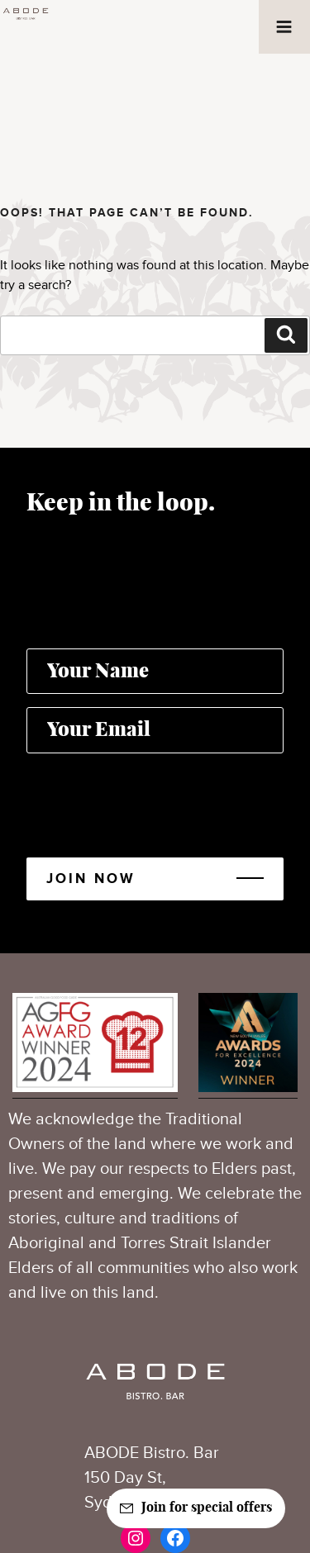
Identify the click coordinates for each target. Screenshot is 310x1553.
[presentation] (152, 799)
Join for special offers (206, 1507)
